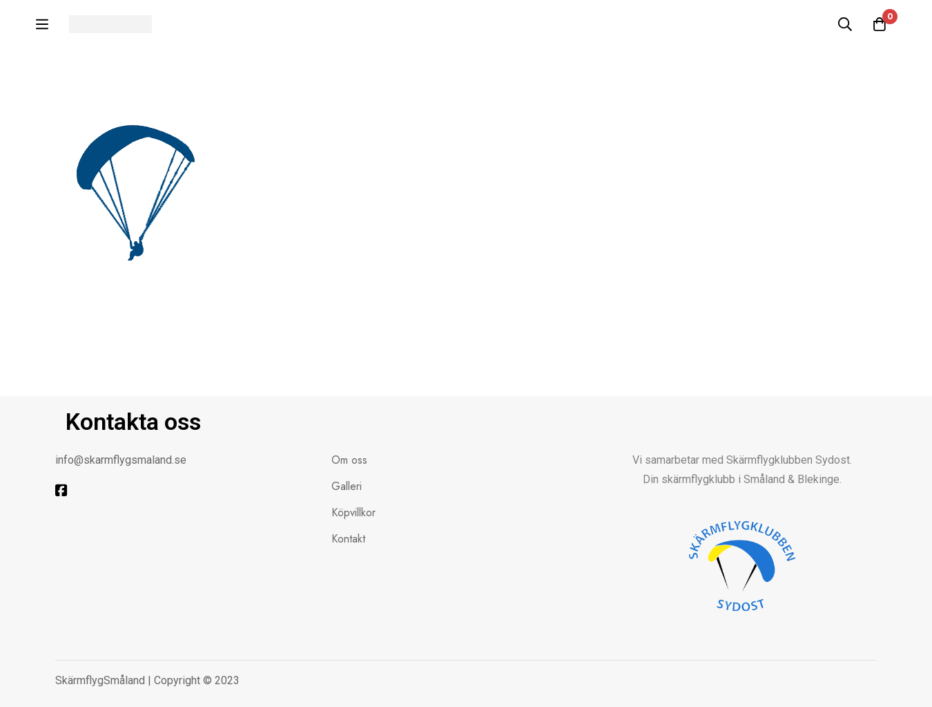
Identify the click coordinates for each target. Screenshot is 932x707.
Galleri (346, 486)
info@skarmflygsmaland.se (120, 459)
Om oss (349, 460)
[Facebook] (61, 491)
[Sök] (845, 24)
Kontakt (348, 539)
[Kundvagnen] (879, 24)
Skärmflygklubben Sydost (788, 459)
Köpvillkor (353, 512)
